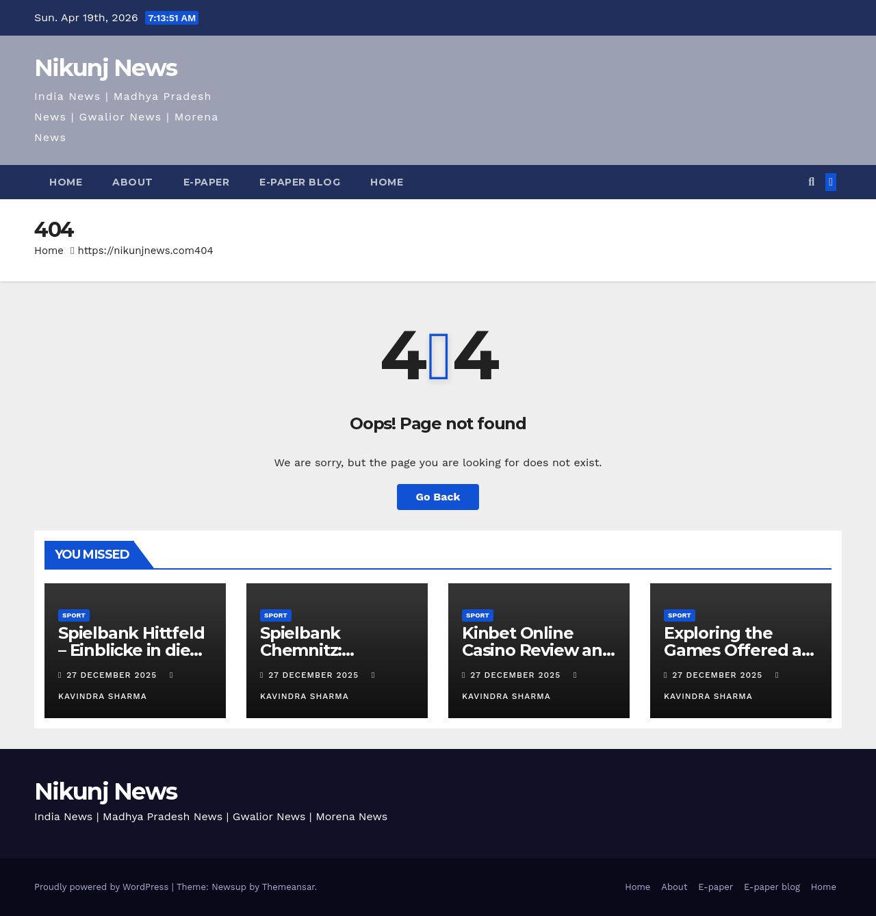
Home (65, 182)
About (132, 182)
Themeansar (288, 887)
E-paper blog (299, 182)
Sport (74, 615)
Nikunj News (105, 67)
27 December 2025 (113, 675)
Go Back (438, 496)
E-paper (206, 182)
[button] (811, 181)
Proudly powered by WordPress (103, 887)
